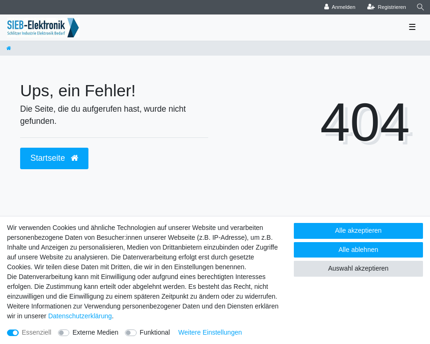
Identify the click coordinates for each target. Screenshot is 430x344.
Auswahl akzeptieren (358, 268)
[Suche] (420, 7)
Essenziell (36, 332)
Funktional (155, 332)
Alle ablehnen (358, 249)
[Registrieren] (386, 7)
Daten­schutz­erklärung (80, 316)
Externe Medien (95, 332)
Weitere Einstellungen (210, 332)
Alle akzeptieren (358, 230)
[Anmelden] (340, 7)
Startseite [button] (54, 158)
